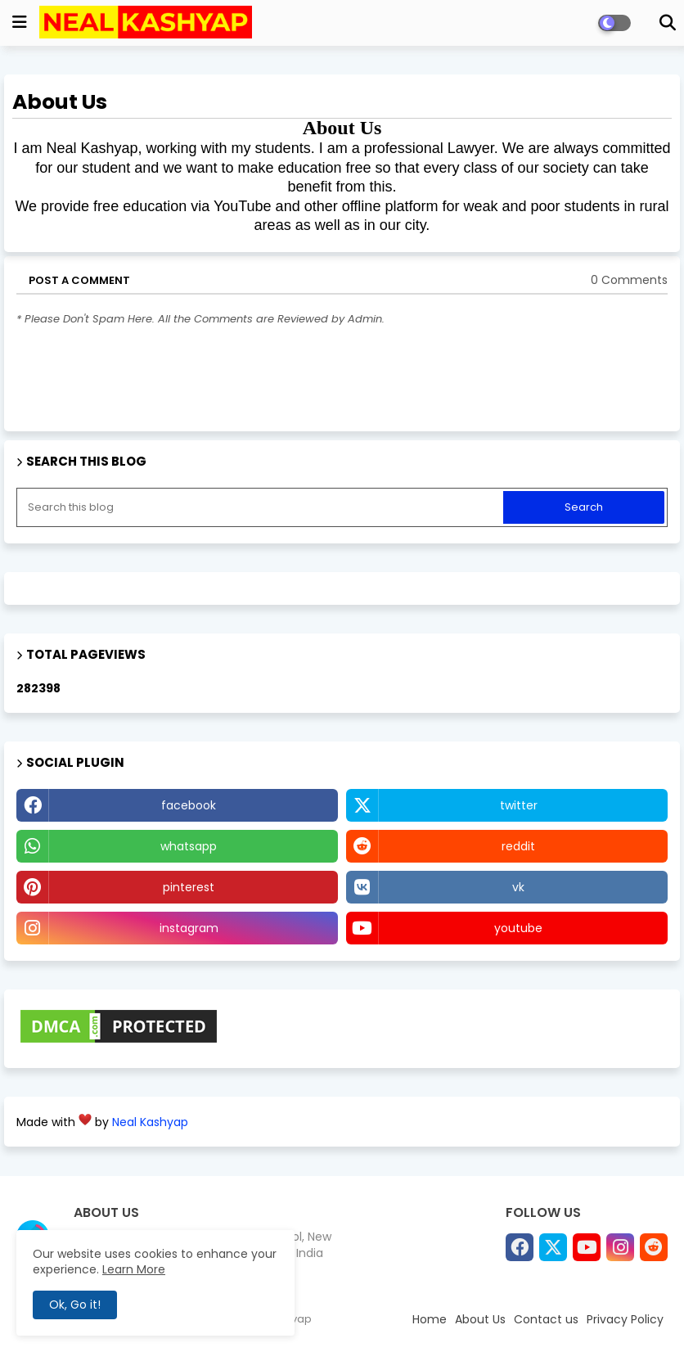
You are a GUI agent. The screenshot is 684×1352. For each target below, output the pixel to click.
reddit (518, 846)
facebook (188, 805)
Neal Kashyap (150, 1122)
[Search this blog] (261, 507)
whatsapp (188, 846)
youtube (518, 928)
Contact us (546, 1319)
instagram (189, 928)
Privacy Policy (625, 1319)
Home (429, 1319)
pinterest (188, 887)
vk (518, 887)
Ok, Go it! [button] (75, 1304)
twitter (519, 805)
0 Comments (629, 280)
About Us (480, 1319)
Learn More (133, 1269)
